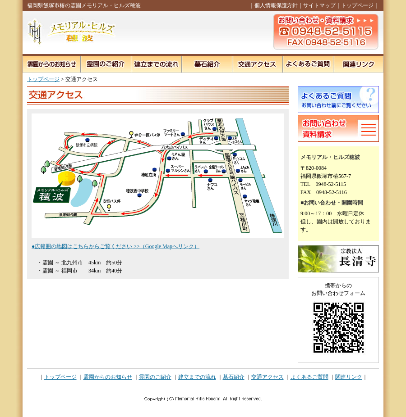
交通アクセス (267, 377)
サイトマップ (319, 5)
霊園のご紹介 (155, 377)
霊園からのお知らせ (107, 377)
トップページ (357, 5)
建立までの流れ (197, 377)
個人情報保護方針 (276, 5)
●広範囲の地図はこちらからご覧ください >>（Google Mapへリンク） (115, 246)
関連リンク (348, 377)
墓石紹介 (234, 377)
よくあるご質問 (309, 377)
